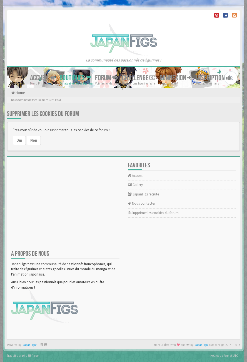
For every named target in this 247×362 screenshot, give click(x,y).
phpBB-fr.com (30, 356)
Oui (19, 140)
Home (20, 92)
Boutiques (75, 78)
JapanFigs (201, 345)
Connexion (175, 78)
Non (33, 140)
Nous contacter (141, 203)
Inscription (213, 78)
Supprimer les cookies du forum (153, 212)
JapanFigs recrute (143, 194)
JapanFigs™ (30, 345)
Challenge (138, 78)
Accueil (42, 78)
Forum (106, 78)
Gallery (135, 184)
